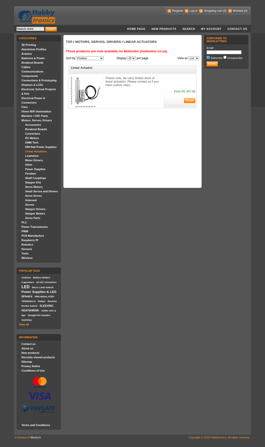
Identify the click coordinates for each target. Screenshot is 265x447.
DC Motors (32, 138)
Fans (24, 107)
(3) (225, 11)
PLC (24, 222)
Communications (32, 71)
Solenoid (31, 200)
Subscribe (216, 57)
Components (29, 75)
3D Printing (28, 44)
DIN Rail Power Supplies (41, 146)
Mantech (36, 437)
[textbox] (30, 29)
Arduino (26, 53)
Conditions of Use (33, 370)
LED (25, 287)
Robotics (27, 244)
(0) (245, 11)
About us (27, 348)
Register (177, 11)
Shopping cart (213, 11)
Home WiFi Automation (36, 111)
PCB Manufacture (32, 235)
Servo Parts (32, 217)
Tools (25, 253)
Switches (26, 320)
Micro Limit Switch (42, 287)
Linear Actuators (36, 151)
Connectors (32, 133)
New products (163, 28)
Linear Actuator (82, 68)
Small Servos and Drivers (41, 191)
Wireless (27, 257)
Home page (136, 28)
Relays (41, 301)
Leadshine (31, 155)
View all (24, 324)
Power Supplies (35, 169)
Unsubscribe (234, 57)
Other (28, 164)
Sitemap (26, 361)
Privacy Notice (30, 366)
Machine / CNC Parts (34, 115)
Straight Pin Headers (39, 315)
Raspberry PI (29, 240)
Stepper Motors (35, 213)
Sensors (26, 249)
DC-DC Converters (46, 282)
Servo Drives (33, 195)
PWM (24, 231)
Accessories (33, 124)
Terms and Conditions (35, 425)
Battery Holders (41, 277)
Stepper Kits (33, 182)
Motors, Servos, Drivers (36, 120)
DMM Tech (31, 142)
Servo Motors (33, 186)
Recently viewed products (38, 357)
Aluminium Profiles (33, 49)
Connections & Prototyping (39, 80)
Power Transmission (34, 226)
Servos (29, 204)
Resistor (52, 301)
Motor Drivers (34, 160)
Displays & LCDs (32, 84)
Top (69, 42)
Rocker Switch (29, 306)
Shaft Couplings (35, 178)
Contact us (237, 28)
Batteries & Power (33, 58)
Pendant (30, 173)
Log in (193, 11)
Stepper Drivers (35, 209)
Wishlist (238, 11)
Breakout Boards (32, 62)
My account (211, 28)
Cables (25, 67)
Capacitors (27, 282)
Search (188, 28)
